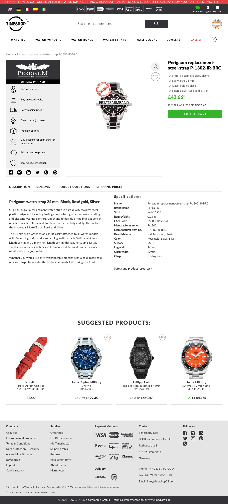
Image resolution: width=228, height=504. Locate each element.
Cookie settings (15, 470)
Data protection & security (22, 449)
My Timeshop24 (60, 443)
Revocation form (60, 459)
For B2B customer (61, 438)
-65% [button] (107, 337)
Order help (57, 433)
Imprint (10, 465)
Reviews (43, 187)
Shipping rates (59, 449)
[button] (52, 337)
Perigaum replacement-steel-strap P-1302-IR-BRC (47, 54)
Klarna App (57, 470)
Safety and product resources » (133, 268)
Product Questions (73, 187)
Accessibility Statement (20, 454)
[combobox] (110, 24)
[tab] (19, 187)
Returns (55, 454)
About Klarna (58, 465)
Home (9, 54)
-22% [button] (162, 337)
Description (19, 187)
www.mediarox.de (159, 500)
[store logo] (33, 24)
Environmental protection (22, 438)
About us (11, 433)
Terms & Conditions (18, 443)
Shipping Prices (110, 187)
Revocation (13, 459)
